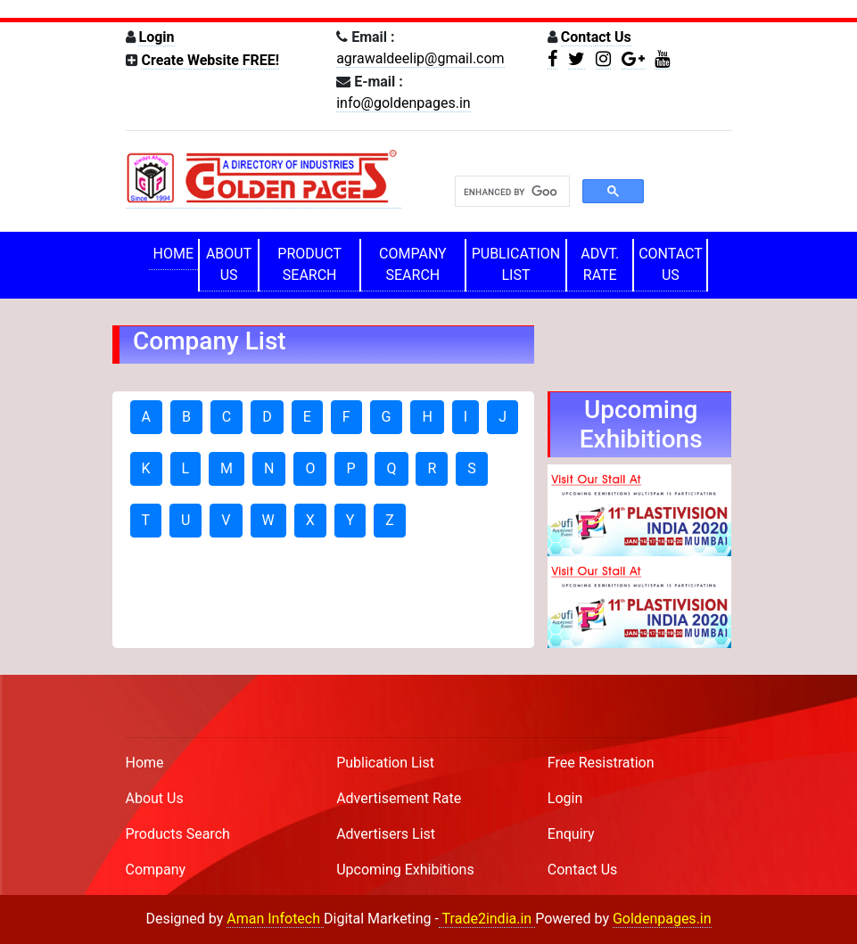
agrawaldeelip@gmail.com (420, 58)
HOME (173, 253)
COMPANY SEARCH (413, 264)
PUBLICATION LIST (516, 264)
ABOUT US (228, 264)
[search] (510, 191)
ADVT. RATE (600, 264)
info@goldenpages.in (403, 102)
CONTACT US (671, 264)
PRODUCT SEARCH (309, 264)
